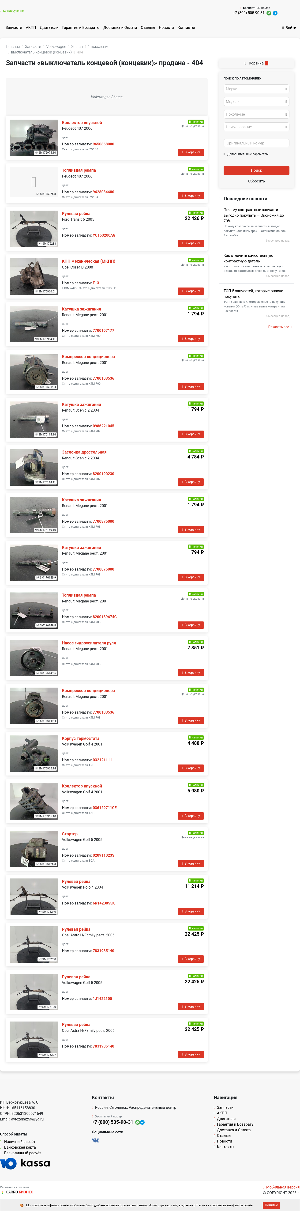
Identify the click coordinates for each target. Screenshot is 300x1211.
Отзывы (148, 27)
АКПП (31, 27)
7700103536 (103, 378)
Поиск (256, 170)
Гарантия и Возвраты (81, 27)
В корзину (191, 152)
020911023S (103, 855)
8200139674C (105, 617)
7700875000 (103, 521)
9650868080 (103, 144)
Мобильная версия (281, 1187)
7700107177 (103, 330)
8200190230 (103, 474)
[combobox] (256, 89)
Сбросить (256, 181)
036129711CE (105, 808)
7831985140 (103, 951)
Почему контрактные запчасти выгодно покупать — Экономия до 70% (254, 215)
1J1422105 (102, 998)
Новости (166, 27)
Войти (289, 28)
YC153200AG (104, 235)
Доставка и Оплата (120, 27)
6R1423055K (104, 903)
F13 (96, 283)
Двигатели (49, 27)
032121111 (102, 760)
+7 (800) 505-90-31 (249, 13)
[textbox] (255, 89)
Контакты (186, 27)
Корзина (257, 63)
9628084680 (103, 192)
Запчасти (14, 27)
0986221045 (103, 426)
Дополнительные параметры (246, 154)
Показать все (280, 327)
